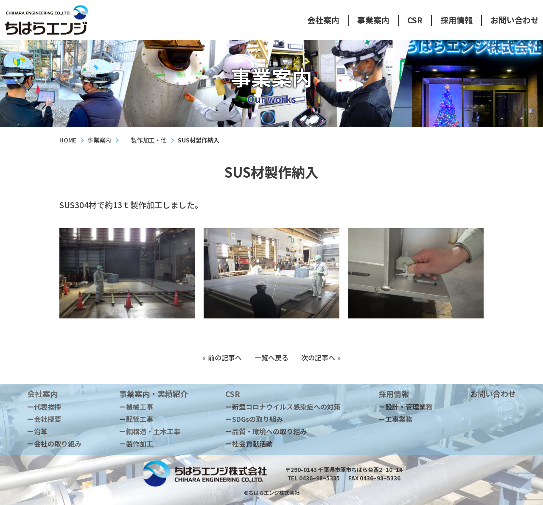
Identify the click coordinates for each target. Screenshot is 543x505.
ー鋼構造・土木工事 (149, 431)
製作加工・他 (149, 140)
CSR (415, 19)
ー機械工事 (136, 407)
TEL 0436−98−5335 (313, 478)
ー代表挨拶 (44, 407)
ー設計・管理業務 (405, 407)
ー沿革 (37, 431)
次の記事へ (318, 357)
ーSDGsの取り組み (254, 419)
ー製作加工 (136, 443)
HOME (67, 140)
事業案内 (373, 19)
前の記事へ (225, 357)
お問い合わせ (514, 19)
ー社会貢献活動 (249, 443)
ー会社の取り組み (54, 443)
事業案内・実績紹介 (153, 393)
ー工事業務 (395, 419)
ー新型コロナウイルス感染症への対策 (283, 407)
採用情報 (456, 19)
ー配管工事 (136, 419)
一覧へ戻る (271, 357)
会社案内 (323, 19)
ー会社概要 (44, 419)
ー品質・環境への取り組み (266, 431)
